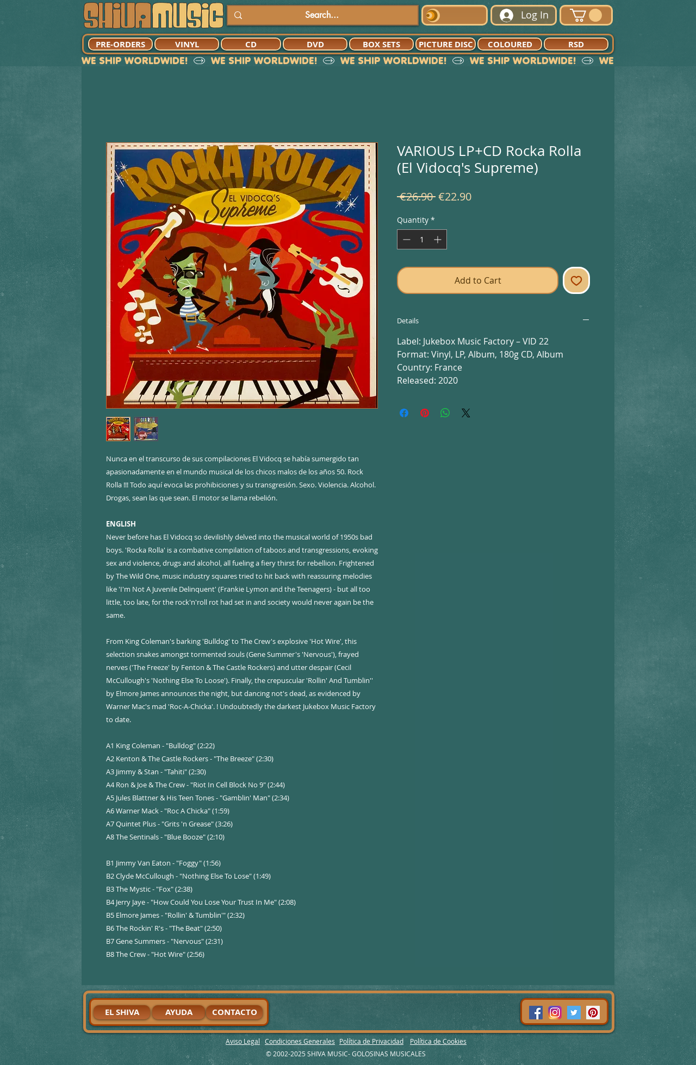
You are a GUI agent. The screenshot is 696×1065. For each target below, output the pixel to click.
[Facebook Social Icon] (536, 1012)
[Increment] (438, 239)
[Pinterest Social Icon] (593, 1012)
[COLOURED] (509, 44)
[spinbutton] (422, 239)
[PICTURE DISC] (445, 44)
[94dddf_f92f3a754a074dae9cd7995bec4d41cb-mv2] (555, 1012)
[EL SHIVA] (122, 1012)
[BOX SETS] (381, 44)
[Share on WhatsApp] (445, 412)
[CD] (251, 44)
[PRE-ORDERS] (120, 44)
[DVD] (315, 44)
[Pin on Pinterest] (424, 412)
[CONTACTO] (234, 1012)
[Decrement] (405, 239)
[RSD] (576, 44)
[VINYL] (186, 44)
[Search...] (321, 15)
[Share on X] (466, 412)
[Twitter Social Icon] (574, 1012)
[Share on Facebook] (404, 412)
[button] (586, 15)
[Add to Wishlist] (576, 280)
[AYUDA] (178, 1012)
